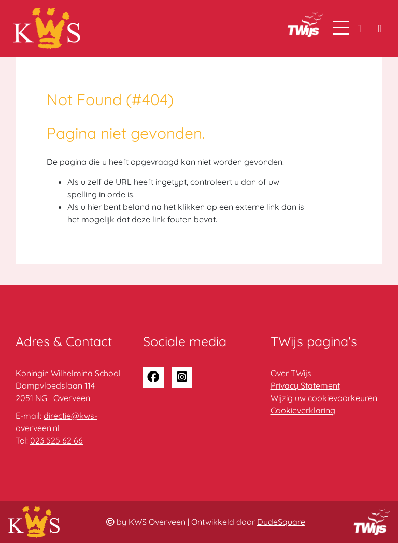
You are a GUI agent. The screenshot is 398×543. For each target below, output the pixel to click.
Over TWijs (291, 373)
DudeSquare (281, 522)
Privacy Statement (305, 385)
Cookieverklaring (303, 410)
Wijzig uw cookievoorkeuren (324, 398)
